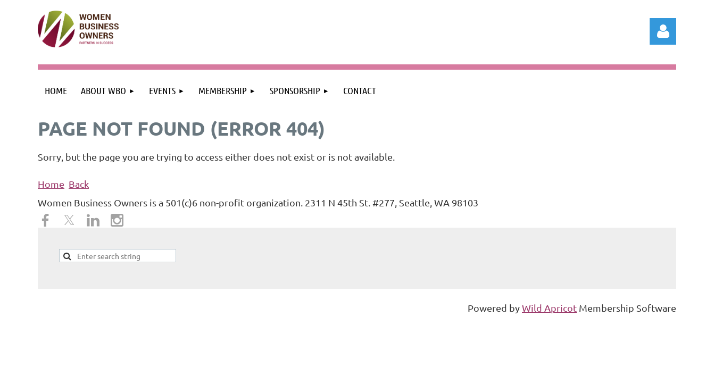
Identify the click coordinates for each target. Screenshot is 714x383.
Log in (663, 31)
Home (51, 183)
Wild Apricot (549, 307)
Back (79, 183)
